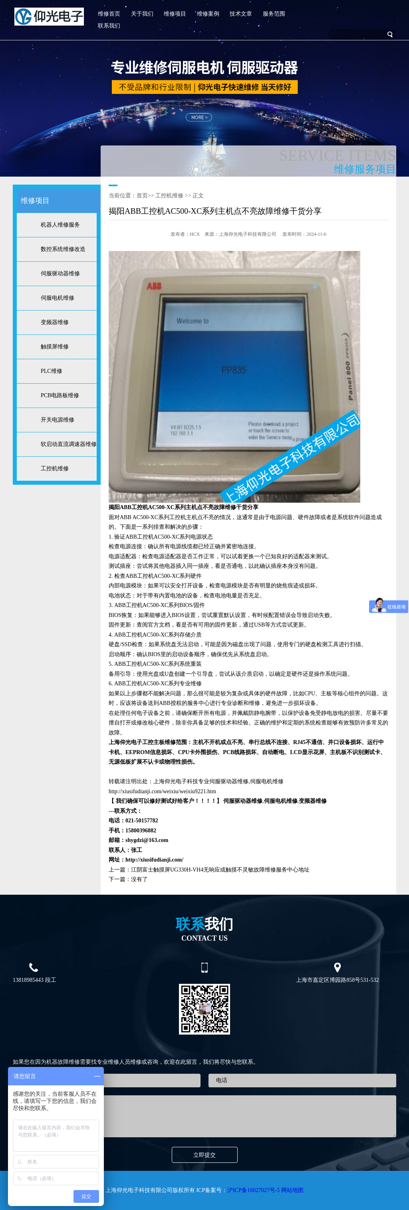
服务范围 (274, 14)
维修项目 (175, 14)
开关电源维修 (57, 420)
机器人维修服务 (60, 225)
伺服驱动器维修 (60, 274)
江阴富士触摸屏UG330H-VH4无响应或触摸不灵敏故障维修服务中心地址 (220, 870)
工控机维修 (55, 469)
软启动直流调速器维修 (69, 444)
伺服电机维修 (57, 298)
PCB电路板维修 (60, 395)
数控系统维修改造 (63, 249)
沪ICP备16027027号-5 (253, 1190)
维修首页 (109, 14)
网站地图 (292, 1190)
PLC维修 (51, 371)
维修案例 (208, 14)
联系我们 (109, 26)
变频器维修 (55, 322)
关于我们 (142, 14)
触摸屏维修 (55, 347)
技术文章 (241, 14)
